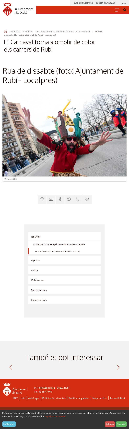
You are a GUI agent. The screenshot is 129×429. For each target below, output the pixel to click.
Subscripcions (39, 290)
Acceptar (121, 423)
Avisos (34, 270)
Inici (23, 398)
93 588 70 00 (45, 391)
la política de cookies (55, 416)
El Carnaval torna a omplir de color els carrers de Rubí (63, 31)
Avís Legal (33, 398)
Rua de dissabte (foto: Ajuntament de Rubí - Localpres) (57, 251)
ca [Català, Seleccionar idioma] (123, 3)
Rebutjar (110, 423)
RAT (15, 398)
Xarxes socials (39, 300)
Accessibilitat (117, 398)
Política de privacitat (54, 398)
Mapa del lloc (99, 398)
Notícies (29, 31)
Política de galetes (79, 398)
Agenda (35, 260)
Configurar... (9, 423)
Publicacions (38, 280)
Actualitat (15, 31)
